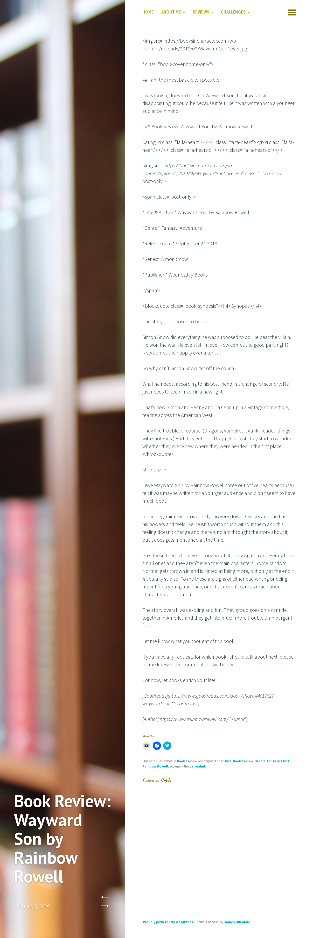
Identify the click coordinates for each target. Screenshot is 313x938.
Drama (260, 761)
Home (148, 12)
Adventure (223, 761)
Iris (17, 898)
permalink (197, 766)
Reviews (201, 12)
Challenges (233, 12)
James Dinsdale (237, 922)
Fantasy (273, 761)
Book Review (187, 761)
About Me (171, 12)
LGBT (285, 761)
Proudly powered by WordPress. (168, 922)
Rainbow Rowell (155, 766)
